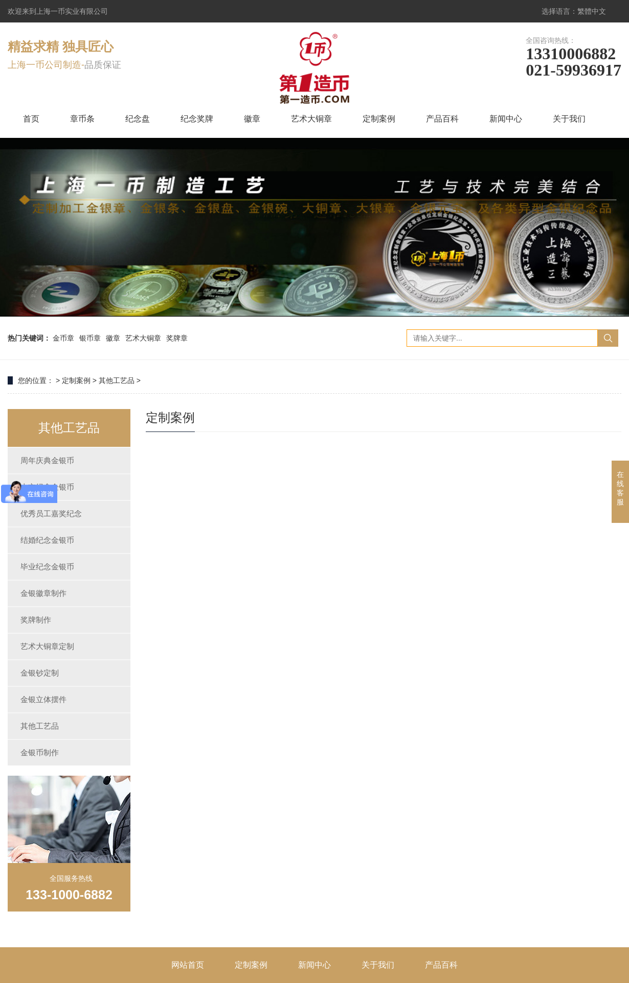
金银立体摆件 (43, 699)
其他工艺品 (116, 380)
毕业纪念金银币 (47, 566)
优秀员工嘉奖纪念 (51, 513)
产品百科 (442, 118)
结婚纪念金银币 (47, 540)
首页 (31, 118)
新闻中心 (505, 118)
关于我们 (569, 118)
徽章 (252, 118)
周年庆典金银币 (47, 460)
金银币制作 (39, 752)
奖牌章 (177, 338)
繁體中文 (591, 11)
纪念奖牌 (197, 118)
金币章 (63, 338)
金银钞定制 (39, 672)
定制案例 (379, 118)
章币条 (82, 118)
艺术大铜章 (311, 118)
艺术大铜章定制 (47, 646)
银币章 (90, 338)
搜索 (608, 338)
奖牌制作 (35, 619)
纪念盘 (137, 118)
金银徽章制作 (43, 593)
